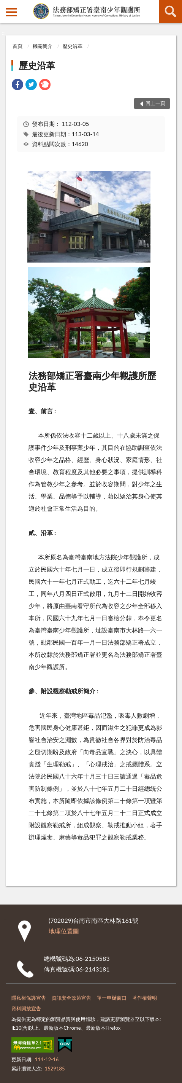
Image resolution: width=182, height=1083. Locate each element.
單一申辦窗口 (112, 998)
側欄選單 (11, 12)
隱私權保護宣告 (28, 998)
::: (6, 6)
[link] (17, 85)
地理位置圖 (64, 931)
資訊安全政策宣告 (71, 998)
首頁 (17, 46)
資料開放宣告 (26, 1008)
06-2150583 (92, 958)
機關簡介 (42, 46)
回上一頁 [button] (155, 103)
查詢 (170, 11)
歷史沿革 (72, 46)
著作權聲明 (144, 998)
